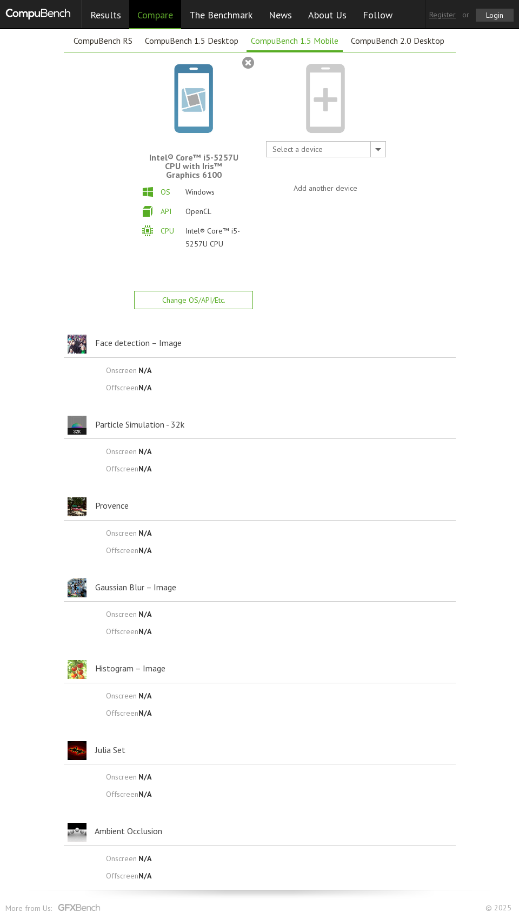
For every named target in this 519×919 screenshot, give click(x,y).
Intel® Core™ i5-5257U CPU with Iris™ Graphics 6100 (193, 166)
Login (494, 15)
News (280, 15)
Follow (377, 15)
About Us (327, 15)
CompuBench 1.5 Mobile (294, 40)
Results (105, 15)
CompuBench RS (103, 40)
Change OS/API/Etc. (193, 300)
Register (442, 14)
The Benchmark (220, 15)
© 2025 (499, 908)
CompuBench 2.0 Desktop (397, 40)
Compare (155, 15)
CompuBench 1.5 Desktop (191, 40)
